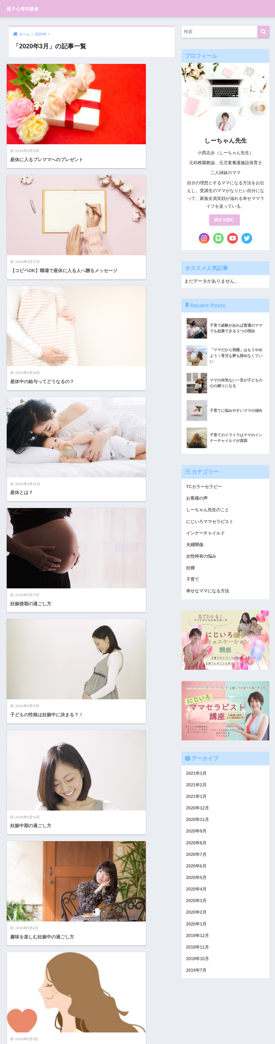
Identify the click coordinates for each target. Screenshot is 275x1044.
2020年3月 (197, 910)
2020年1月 (197, 934)
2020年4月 (197, 898)
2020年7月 (197, 862)
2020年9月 (197, 838)
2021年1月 (197, 802)
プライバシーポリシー (137, 1030)
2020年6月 (197, 874)
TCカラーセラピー (205, 487)
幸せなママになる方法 (209, 595)
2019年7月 (197, 982)
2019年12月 (198, 946)
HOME (138, 1021)
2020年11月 (198, 826)
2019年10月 (198, 970)
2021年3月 (197, 778)
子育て (193, 583)
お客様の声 (197, 499)
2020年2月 (197, 922)
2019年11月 (198, 958)
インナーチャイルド (206, 535)
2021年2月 (197, 790)
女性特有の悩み (202, 559)
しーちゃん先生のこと (209, 511)
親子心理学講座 (29, 8)
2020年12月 (198, 814)
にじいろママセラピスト (211, 523)
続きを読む (224, 220)
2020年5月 (197, 886)
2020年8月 (197, 850)
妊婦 (190, 571)
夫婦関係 (195, 547)
